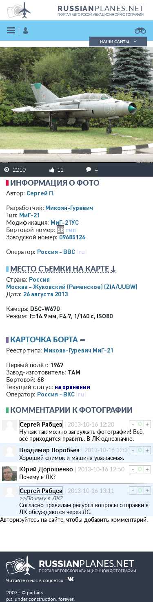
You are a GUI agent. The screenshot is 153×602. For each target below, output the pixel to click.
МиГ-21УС (65, 222)
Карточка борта (44, 339)
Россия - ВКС (56, 394)
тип (70, 229)
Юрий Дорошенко (46, 469)
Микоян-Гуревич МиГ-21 (78, 350)
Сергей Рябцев (41, 424)
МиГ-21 (29, 215)
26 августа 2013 (45, 294)
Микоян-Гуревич (69, 207)
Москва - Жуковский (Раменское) (71, 286)
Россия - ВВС (56, 251)
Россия (39, 279)
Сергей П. (41, 193)
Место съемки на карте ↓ (63, 268)
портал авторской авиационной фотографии (101, 15)
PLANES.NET (101, 8)
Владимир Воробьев (49, 449)
